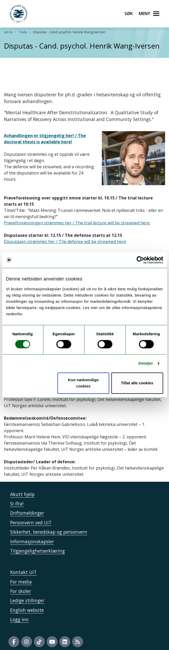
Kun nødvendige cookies (83, 383)
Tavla (23, 32)
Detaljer (146, 363)
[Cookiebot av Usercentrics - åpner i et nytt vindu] (140, 260)
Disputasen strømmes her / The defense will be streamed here (65, 235)
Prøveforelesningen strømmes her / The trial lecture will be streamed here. (77, 216)
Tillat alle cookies (137, 383)
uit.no (8, 32)
